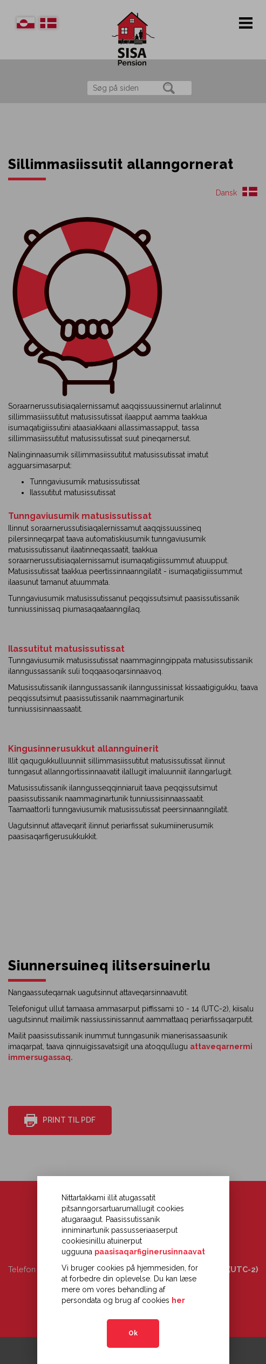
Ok (133, 1333)
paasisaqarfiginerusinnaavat (149, 1251)
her (178, 1300)
